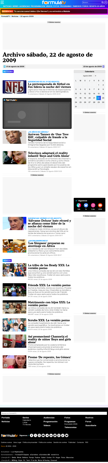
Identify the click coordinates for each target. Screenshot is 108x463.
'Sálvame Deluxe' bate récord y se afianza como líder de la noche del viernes (49, 223)
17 (76, 98)
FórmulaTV (5, 16)
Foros (85, 6)
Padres (37, 457)
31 (76, 106)
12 (85, 93)
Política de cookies (45, 442)
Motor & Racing (43, 460)
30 (103, 102)
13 (89, 93)
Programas (66, 6)
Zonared (54, 460)
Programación (38, 6)
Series (15, 6)
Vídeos (49, 6)
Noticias (7, 6)
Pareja (31, 457)
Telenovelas (70, 427)
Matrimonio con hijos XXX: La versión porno (49, 304)
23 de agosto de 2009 (92, 66)
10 (76, 93)
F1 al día (34, 460)
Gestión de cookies (60, 442)
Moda (19, 457)
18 (80, 98)
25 (80, 102)
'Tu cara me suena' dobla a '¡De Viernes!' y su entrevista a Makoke (36, 11)
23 (103, 98)
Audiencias (24, 6)
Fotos (56, 6)
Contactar (80, 442)
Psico (63, 457)
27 (89, 102)
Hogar (58, 457)
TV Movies (27, 424)
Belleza (25, 457)
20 (89, 98)
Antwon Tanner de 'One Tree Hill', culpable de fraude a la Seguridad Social (48, 137)
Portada (6, 417)
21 (94, 98)
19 (85, 98)
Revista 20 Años (97, 6)
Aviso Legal (17, 442)
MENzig (14, 460)
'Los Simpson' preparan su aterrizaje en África (46, 244)
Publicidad (71, 442)
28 (94, 102)
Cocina (49, 457)
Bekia (14, 457)
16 (103, 93)
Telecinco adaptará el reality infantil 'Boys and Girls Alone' (49, 154)
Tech (28, 460)
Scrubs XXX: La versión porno (49, 320)
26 (85, 102)
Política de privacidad (30, 442)
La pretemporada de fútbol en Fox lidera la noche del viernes (49, 85)
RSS (86, 442)
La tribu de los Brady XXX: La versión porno (48, 266)
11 (80, 93)
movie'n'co (55, 454)
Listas (25, 422)
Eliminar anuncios (54, 22)
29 (99, 102)
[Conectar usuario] (105, 2)
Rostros (89, 417)
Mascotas (70, 457)
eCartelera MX (44, 454)
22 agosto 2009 (27, 16)
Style (20, 460)
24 (76, 102)
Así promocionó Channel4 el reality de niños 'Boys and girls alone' (49, 339)
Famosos (77, 6)
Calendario (27, 420)
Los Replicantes (17, 452)
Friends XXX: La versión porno (49, 285)
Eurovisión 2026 (70, 424)
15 (99, 93)
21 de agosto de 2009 (15, 66)
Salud (43, 457)
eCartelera (34, 454)
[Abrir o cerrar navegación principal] (2, 2)
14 (94, 93)
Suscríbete (90, 425)
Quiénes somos (6, 442)
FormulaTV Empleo (22, 454)
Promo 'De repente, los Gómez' (49, 357)
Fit (54, 457)
